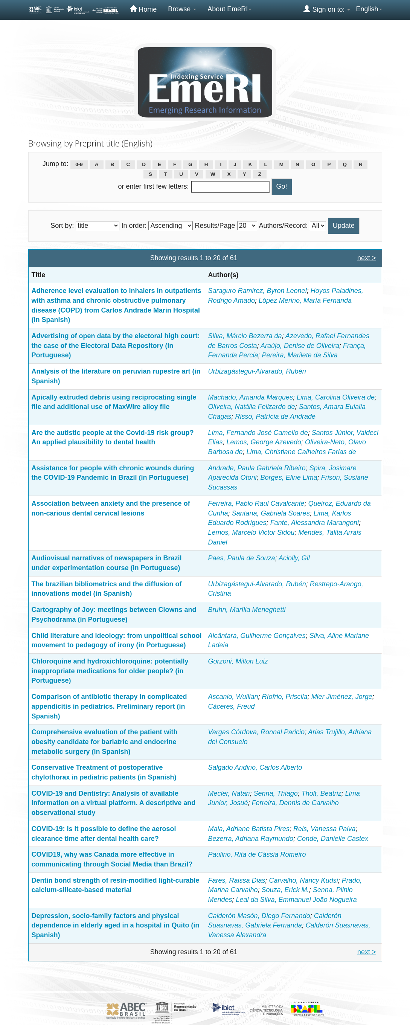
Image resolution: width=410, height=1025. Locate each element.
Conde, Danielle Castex (332, 838)
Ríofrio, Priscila (285, 696)
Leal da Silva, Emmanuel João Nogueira (296, 899)
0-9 (79, 164)
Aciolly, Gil (294, 558)
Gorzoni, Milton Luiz (238, 661)
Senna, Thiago (276, 793)
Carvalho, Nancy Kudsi (303, 880)
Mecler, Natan (229, 793)
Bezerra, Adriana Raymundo (250, 838)
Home (143, 9)
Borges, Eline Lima (289, 477)
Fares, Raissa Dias (236, 880)
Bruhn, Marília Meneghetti (247, 609)
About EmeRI (229, 9)
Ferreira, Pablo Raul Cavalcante (256, 503)
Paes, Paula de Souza (241, 558)
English (369, 9)
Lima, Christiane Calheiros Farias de (301, 452)
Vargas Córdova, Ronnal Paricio (256, 732)
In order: (133, 225)
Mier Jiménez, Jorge (341, 696)
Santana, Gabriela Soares (271, 513)
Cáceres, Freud (231, 706)
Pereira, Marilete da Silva (300, 355)
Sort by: (62, 225)
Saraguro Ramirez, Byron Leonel (257, 290)
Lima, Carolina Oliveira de (336, 397)
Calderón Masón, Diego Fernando (259, 916)
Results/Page (215, 225)
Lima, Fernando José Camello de (258, 432)
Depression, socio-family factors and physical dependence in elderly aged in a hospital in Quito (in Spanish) (116, 925)
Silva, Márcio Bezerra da (245, 336)
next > (366, 258)
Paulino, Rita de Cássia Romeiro (257, 854)
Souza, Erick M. (285, 890)
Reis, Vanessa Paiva (324, 829)
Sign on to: (326, 9)
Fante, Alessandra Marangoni (314, 522)
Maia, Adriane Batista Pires (249, 829)
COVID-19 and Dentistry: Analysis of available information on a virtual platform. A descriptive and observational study (114, 803)
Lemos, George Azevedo (264, 442)
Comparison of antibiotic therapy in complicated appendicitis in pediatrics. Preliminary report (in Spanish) (109, 706)
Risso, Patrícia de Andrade (275, 416)
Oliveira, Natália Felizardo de (251, 406)
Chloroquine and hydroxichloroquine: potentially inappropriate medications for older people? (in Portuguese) (110, 670)
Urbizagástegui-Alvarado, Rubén (257, 371)
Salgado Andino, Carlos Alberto (255, 767)
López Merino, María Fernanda (305, 300)
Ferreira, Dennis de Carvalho (295, 803)
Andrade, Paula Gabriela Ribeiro (257, 468)
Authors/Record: (283, 225)
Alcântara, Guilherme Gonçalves (257, 635)
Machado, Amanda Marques (250, 397)
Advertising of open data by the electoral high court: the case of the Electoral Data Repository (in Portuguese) (116, 345)
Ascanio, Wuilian (233, 696)
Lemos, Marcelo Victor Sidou (251, 532)
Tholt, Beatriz (321, 793)
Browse (182, 9)
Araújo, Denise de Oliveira (300, 345)
